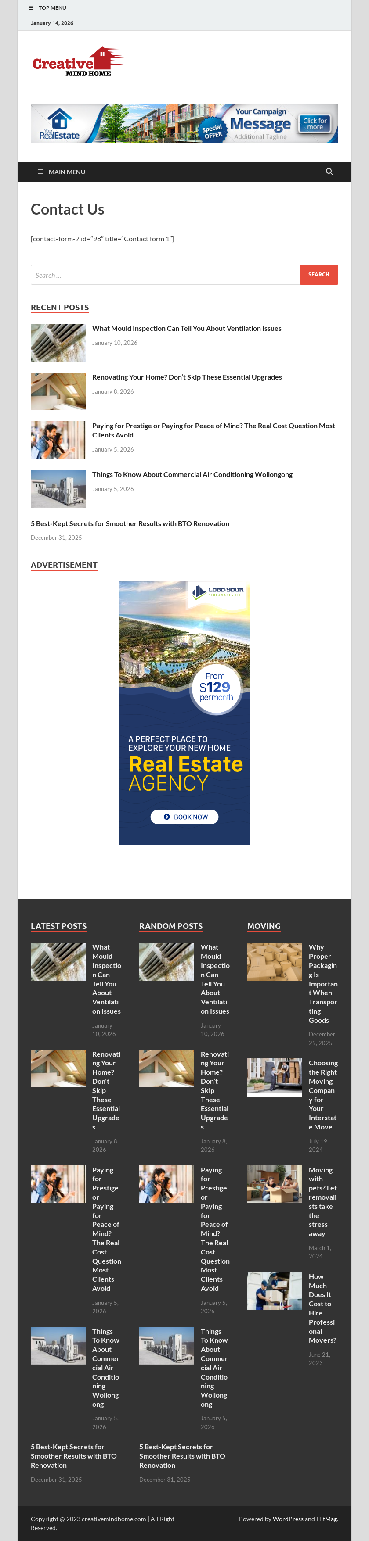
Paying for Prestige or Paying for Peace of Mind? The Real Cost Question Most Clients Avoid (106, 1228)
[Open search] (329, 172)
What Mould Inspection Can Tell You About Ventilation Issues (187, 328)
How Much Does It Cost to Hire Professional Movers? (322, 1308)
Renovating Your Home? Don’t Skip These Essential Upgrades (187, 377)
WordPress (288, 1519)
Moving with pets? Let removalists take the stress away (323, 1201)
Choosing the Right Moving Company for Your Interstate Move (323, 1094)
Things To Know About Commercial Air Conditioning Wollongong (192, 474)
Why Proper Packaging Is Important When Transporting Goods (323, 983)
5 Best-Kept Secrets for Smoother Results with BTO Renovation (130, 523)
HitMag (326, 1519)
